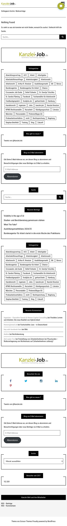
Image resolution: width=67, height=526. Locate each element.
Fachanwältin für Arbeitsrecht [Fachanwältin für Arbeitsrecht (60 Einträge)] (44, 97)
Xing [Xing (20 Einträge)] (32, 122)
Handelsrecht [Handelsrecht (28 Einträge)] (11, 105)
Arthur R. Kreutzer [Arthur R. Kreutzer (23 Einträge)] (24, 84)
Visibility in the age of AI (14, 216)
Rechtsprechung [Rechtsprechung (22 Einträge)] (39, 118)
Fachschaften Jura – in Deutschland (33, 325)
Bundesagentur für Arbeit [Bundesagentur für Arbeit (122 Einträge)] (29, 88)
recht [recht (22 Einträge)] (27, 118)
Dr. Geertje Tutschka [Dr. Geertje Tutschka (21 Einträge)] (46, 92)
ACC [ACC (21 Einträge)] (25, 75)
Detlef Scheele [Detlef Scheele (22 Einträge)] (30, 92)
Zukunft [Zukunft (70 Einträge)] (40, 122)
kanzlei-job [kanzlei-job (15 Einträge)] (40, 105)
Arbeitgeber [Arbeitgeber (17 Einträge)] (42, 75)
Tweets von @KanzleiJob (13, 140)
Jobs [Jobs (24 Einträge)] (30, 105)
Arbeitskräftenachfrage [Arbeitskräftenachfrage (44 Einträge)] (14, 79)
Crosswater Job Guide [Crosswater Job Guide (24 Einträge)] (14, 92)
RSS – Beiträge (6, 503)
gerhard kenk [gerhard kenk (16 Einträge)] (40, 101)
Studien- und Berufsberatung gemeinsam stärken (24, 220)
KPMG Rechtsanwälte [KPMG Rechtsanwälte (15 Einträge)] (14, 110)
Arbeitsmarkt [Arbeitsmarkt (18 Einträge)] (46, 79)
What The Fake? (10, 224)
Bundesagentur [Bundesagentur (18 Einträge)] (11, 88)
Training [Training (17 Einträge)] (25, 122)
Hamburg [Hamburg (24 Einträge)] (51, 101)
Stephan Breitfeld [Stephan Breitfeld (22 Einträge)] (12, 122)
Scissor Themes (26, 521)
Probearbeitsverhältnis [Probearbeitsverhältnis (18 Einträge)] (14, 118)
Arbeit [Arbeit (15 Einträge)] (32, 75)
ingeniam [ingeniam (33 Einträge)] (22, 105)
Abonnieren (12, 176)
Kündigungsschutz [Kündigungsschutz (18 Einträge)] (42, 110)
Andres (6, 334)
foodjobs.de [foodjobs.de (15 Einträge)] (27, 101)
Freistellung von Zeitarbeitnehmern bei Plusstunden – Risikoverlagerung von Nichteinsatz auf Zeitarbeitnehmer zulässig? (31, 340)
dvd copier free (9, 339)
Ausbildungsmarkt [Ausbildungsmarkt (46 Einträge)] (41, 84)
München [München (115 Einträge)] (9, 114)
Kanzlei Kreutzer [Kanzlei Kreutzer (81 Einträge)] (53, 105)
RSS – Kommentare (8, 506)
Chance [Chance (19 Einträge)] (44, 88)
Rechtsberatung (18, 334)
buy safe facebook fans (12, 329)
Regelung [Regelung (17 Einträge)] (51, 118)
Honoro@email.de (10, 325)
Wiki (26, 329)
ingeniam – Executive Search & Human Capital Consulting (25, 318)
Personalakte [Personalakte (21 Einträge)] (21, 114)
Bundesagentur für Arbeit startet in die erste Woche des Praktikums (32, 233)
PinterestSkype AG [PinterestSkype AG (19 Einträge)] (35, 114)
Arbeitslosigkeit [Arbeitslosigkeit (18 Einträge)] (32, 79)
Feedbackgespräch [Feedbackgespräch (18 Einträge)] (13, 101)
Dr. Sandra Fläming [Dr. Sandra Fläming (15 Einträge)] (13, 97)
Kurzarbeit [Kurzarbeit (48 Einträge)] (28, 110)
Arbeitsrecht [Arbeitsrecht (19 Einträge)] (10, 84)
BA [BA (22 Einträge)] (52, 84)
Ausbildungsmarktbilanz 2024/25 (18, 229)
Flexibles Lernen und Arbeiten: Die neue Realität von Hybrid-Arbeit (33, 319)
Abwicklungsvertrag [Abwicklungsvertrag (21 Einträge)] (13, 75)
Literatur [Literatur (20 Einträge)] (56, 110)
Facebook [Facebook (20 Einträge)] (26, 97)
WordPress (51, 521)
